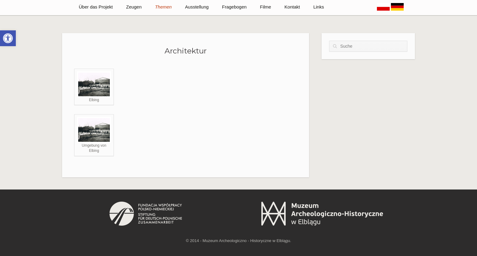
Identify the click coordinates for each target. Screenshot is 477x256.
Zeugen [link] (134, 6)
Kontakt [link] (292, 6)
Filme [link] (265, 6)
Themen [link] (163, 6)
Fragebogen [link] (234, 6)
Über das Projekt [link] (96, 6)
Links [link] (318, 6)
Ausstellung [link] (197, 6)
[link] (8, 38)
